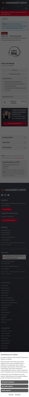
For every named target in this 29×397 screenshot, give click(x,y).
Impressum (11, 394)
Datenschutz (17, 394)
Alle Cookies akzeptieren (8, 382)
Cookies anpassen (6, 390)
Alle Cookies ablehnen (7, 386)
